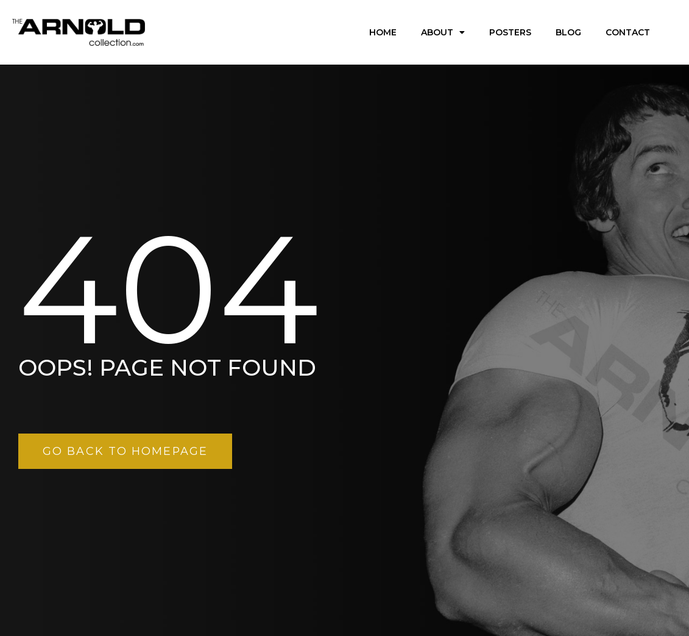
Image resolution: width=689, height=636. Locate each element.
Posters (510, 32)
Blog (568, 32)
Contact (628, 32)
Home (383, 32)
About (443, 32)
